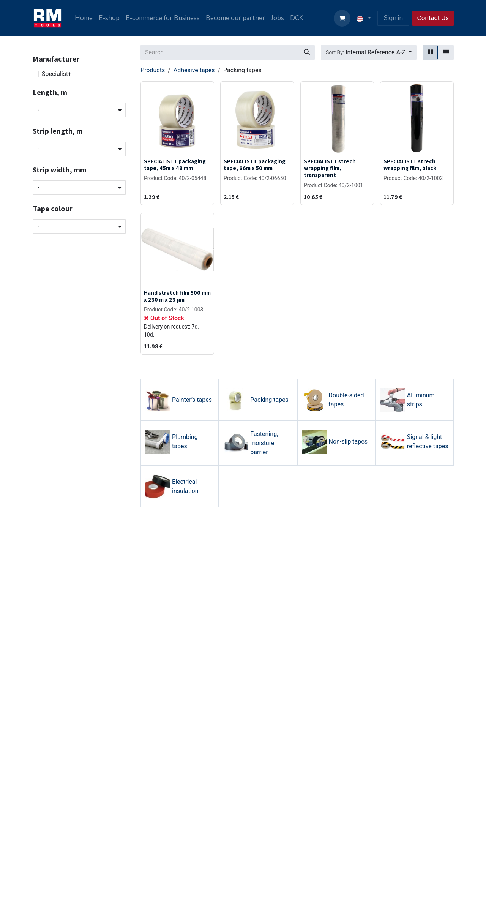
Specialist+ (56, 73)
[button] (369, 52)
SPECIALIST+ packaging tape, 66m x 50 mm (255, 164)
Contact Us (433, 18)
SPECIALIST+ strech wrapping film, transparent (330, 168)
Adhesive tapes (194, 70)
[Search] (307, 52)
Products (152, 70)
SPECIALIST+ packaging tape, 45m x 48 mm (175, 164)
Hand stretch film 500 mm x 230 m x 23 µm (177, 296)
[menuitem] (84, 18)
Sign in (393, 18)
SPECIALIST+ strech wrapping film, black (409, 164)
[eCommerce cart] (342, 18)
